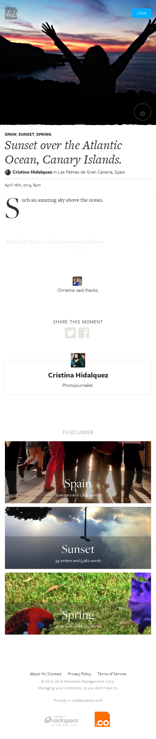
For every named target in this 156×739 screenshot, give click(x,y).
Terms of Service (111, 674)
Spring (43, 134)
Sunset (26, 134)
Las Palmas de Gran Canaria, (91, 171)
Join (142, 13)
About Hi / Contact (46, 674)
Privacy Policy (79, 674)
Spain (11, 134)
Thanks (78, 255)
